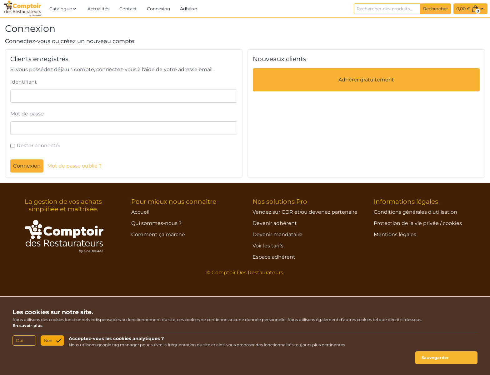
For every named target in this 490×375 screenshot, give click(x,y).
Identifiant (23, 82)
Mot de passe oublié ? (74, 166)
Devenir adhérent (274, 223)
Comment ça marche (158, 234)
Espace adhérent (273, 257)
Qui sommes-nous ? (156, 223)
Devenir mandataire (277, 234)
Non (48, 340)
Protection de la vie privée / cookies (418, 223)
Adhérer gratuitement (366, 80)
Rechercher (435, 9)
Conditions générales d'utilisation (415, 212)
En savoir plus (27, 325)
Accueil (140, 212)
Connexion (27, 166)
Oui (19, 340)
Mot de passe (27, 114)
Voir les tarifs (267, 246)
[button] (63, 8)
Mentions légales (395, 234)
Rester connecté (38, 146)
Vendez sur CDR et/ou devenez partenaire (305, 212)
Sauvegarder (435, 357)
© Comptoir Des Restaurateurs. (245, 272)
